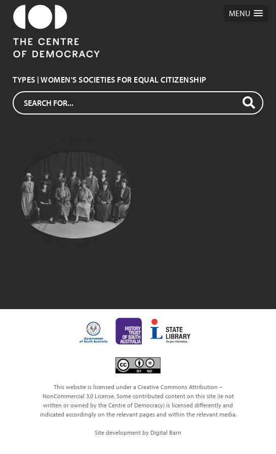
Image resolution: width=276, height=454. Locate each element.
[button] (246, 13)
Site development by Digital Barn (138, 432)
